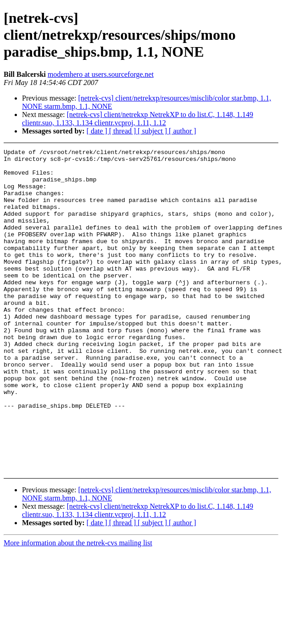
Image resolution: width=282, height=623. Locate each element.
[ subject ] (153, 131)
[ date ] (98, 131)
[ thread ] (123, 131)
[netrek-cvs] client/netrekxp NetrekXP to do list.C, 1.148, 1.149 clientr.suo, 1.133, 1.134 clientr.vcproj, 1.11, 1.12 (137, 119)
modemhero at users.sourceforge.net (101, 74)
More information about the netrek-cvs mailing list (78, 549)
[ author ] (182, 131)
